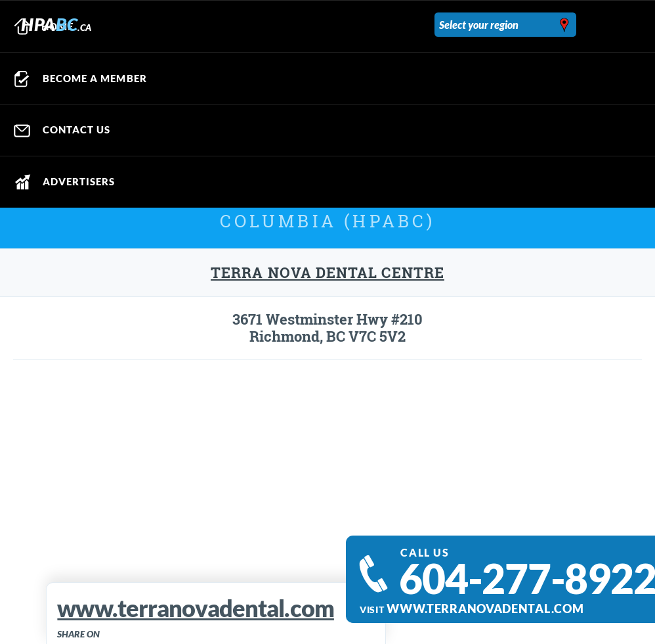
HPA (56, 24)
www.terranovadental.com (485, 608)
